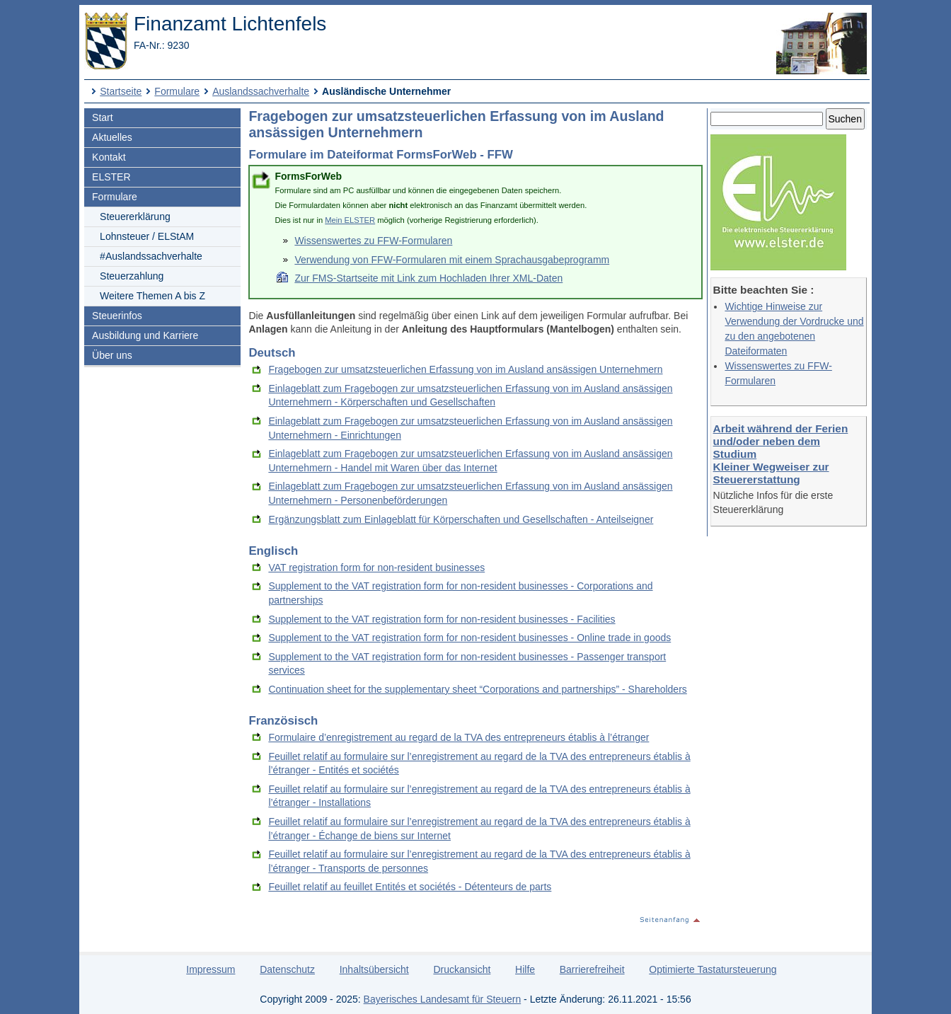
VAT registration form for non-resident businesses (376, 567)
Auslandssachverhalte (260, 91)
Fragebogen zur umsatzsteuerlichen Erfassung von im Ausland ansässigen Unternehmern (465, 369)
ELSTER (111, 177)
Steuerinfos (117, 315)
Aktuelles (112, 137)
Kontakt (108, 157)
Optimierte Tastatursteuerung (712, 969)
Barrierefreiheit (592, 969)
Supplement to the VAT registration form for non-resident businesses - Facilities (441, 619)
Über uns (112, 355)
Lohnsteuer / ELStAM (147, 236)
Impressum (210, 969)
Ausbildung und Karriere (145, 335)
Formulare (177, 91)
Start (102, 117)
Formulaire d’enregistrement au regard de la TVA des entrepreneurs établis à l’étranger (458, 737)
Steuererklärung (135, 216)
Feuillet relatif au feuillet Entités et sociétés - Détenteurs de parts (409, 886)
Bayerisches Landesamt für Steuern (442, 999)
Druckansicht (461, 969)
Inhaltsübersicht (374, 969)
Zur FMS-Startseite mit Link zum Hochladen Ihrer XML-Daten (428, 278)
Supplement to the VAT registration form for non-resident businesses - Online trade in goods (469, 637)
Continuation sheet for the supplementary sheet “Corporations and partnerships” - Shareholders (477, 689)
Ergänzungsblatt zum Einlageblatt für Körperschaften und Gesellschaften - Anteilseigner (460, 519)
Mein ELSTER (350, 220)
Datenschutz (287, 969)
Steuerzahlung (131, 276)
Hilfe (525, 969)
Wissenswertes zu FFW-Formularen (373, 240)
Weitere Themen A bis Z (152, 295)
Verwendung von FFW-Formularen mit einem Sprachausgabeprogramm (451, 259)
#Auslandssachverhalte (151, 256)
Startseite (121, 91)
